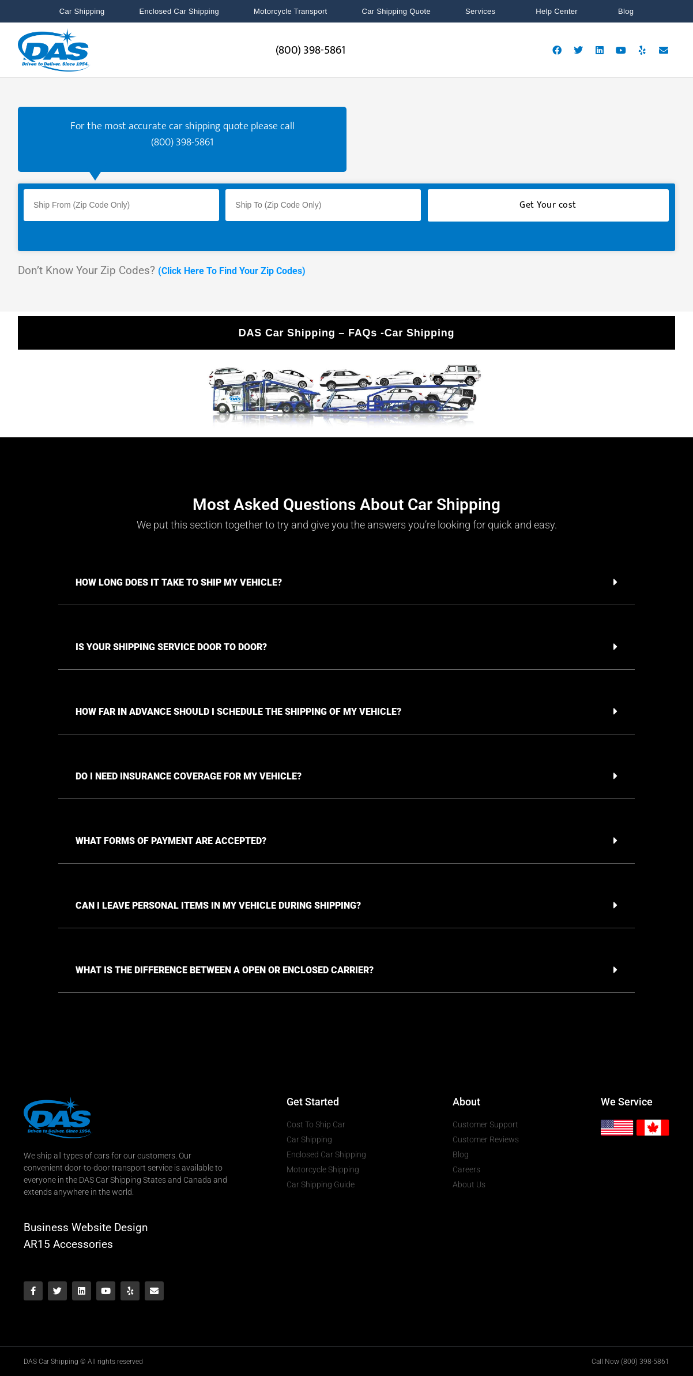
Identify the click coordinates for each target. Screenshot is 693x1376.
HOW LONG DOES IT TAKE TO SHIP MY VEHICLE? (179, 582)
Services (483, 11)
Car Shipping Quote (396, 11)
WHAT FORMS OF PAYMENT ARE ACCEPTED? (171, 840)
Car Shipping (82, 11)
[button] (346, 582)
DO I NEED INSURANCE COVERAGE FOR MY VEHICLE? (189, 776)
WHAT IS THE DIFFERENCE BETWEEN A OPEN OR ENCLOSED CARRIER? (225, 970)
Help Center (559, 11)
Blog (626, 11)
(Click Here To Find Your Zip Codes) (232, 270)
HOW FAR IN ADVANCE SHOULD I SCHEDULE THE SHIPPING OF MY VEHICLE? (238, 711)
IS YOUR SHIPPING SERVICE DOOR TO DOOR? (171, 647)
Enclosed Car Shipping (180, 11)
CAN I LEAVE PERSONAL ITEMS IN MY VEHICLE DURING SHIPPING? (218, 905)
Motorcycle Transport (290, 11)
